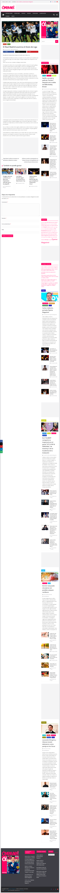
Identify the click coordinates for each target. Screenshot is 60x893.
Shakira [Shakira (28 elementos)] (49, 237)
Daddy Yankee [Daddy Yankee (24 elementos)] (46, 225)
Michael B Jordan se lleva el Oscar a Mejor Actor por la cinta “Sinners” (53, 785)
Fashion (29, 13)
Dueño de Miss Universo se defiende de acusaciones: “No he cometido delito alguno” (53, 543)
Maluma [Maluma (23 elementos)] (53, 232)
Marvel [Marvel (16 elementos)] (56, 232)
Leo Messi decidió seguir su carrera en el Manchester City (20, 178)
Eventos (23, 13)
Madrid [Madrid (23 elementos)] (44, 232)
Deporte (4, 44)
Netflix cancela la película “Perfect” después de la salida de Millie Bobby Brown (49, 82)
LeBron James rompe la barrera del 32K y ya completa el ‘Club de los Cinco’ (33, 180)
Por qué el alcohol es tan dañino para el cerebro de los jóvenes (53, 656)
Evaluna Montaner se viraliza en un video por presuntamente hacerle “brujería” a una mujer (29, 869)
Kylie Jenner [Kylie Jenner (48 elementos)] (49, 230)
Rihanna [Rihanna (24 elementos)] (54, 235)
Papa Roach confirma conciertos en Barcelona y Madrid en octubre (10, 159)
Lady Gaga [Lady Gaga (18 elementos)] (53, 230)
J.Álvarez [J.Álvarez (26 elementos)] (48, 227)
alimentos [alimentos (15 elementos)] (42, 222)
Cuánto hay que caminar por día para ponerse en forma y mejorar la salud (53, 647)
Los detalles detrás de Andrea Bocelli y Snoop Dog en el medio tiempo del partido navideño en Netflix (53, 516)
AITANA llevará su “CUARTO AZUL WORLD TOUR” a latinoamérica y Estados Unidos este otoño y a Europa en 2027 (53, 163)
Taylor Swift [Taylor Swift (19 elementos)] (53, 237)
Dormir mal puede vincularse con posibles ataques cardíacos (48, 589)
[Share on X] (20, 52)
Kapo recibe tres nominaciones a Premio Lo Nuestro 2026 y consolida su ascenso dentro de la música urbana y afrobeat (53, 834)
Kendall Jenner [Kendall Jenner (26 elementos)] (51, 228)
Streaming (54, 75)
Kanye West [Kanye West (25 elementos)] (47, 228)
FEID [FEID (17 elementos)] (42, 227)
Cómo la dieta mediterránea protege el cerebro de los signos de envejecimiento (53, 675)
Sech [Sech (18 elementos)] (42, 237)
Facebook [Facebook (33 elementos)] (56, 225)
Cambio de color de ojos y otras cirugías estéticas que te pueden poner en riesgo (53, 636)
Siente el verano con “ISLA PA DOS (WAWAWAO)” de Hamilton (53, 174)
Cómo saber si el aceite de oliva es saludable (53, 665)
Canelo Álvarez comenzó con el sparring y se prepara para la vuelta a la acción (53, 383)
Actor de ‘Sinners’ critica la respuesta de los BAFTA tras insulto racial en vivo (53, 822)
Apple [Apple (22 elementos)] (46, 222)
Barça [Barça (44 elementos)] (42, 224)
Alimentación (43, 13)
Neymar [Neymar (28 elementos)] (51, 234)
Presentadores (51, 303)
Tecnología (35, 13)
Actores (44, 75)
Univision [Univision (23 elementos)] (42, 239)
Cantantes (44, 433)
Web (3, 229)
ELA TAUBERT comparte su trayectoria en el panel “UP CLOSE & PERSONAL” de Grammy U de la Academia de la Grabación (48, 445)
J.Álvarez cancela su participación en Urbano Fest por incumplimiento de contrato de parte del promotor (30, 160)
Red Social (44, 435)
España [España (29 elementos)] (52, 225)
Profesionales (45, 305)
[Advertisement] (37, 7)
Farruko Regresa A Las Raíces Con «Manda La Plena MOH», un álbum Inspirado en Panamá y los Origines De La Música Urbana (53, 150)
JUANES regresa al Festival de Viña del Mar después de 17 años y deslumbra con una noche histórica (53, 809)
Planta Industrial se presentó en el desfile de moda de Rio (53, 492)
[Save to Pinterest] (32, 52)
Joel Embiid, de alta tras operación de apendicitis (53, 350)
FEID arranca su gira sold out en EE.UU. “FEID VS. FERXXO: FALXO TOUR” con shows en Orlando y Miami (53, 127)
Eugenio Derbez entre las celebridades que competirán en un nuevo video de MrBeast (53, 504)
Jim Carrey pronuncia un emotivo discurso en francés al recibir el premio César (53, 796)
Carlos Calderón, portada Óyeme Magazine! (24, 1)
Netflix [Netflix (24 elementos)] (49, 234)
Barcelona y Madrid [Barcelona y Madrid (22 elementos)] (54, 222)
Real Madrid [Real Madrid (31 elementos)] (50, 235)
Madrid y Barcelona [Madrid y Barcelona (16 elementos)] (49, 232)
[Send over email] (1, 452)
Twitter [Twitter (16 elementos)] (56, 237)
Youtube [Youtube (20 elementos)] (50, 239)
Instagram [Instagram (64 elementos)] (45, 227)
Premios (44, 737)
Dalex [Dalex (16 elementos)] (50, 225)
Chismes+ (8, 16)
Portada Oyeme (9, 13)
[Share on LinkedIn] (1, 449)
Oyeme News (17, 13)
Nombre (4, 218)
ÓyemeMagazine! (15, 49)
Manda (26, 866)
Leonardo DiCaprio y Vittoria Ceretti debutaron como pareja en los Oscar (49, 743)
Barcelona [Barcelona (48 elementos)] (49, 222)
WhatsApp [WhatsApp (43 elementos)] (46, 239)
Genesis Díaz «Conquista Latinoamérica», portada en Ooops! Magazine (30, 858)
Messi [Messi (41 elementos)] (42, 234)
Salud (49, 583)
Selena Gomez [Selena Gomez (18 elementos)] (45, 237)
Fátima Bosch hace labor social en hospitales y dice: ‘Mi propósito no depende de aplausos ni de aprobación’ (53, 530)
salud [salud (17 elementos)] (56, 235)
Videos (12, 16)
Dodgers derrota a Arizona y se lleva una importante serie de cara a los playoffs (7, 180)
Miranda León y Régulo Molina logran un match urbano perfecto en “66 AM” (53, 138)
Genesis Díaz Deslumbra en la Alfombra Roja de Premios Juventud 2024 (29, 862)
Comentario (5, 202)
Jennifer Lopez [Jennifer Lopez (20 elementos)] (53, 227)
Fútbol (9, 44)
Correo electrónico (6, 224)
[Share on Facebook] (8, 52)
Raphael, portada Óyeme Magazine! (29, 881)
